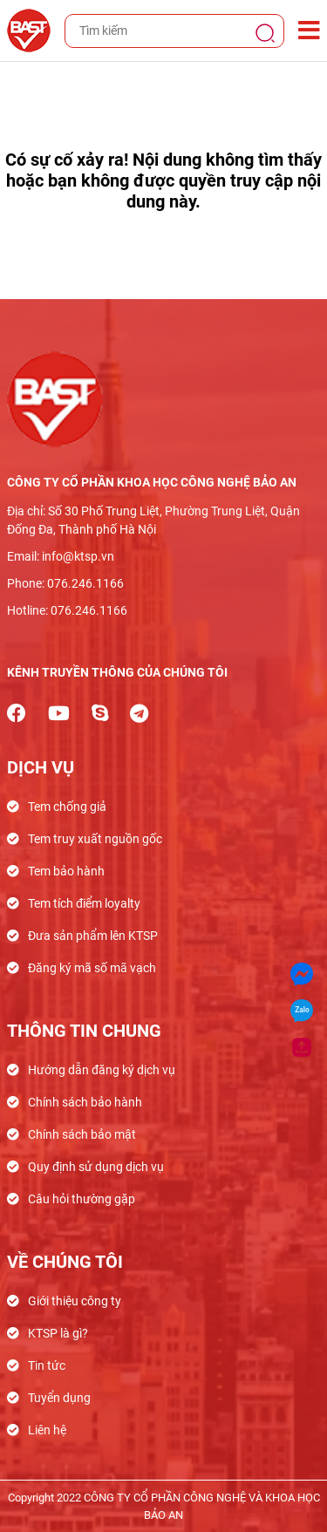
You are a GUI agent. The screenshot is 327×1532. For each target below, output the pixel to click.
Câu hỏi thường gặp (81, 1199)
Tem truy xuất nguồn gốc (95, 839)
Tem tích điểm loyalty (84, 903)
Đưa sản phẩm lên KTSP (93, 936)
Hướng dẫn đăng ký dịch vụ (101, 1070)
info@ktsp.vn (78, 556)
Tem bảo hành (66, 871)
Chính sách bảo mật (82, 1134)
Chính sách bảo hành (85, 1102)
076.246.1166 (85, 583)
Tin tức (46, 1365)
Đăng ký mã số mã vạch (92, 968)
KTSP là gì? (58, 1333)
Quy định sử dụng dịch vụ (96, 1167)
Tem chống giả (67, 807)
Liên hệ (47, 1430)
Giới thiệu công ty (74, 1301)
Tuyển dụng (59, 1398)
